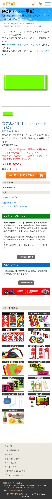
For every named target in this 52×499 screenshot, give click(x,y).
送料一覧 (8, 446)
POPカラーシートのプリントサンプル (22, 44)
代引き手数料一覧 (12, 450)
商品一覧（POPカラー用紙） (23, 23)
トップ (6, 23)
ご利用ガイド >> (9, 203)
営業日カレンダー (12, 459)
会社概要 (8, 454)
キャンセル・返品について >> (14, 206)
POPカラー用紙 (18, 11)
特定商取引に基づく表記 (15, 471)
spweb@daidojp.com (16, 490)
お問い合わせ (10, 463)
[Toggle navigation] (48, 3)
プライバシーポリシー (14, 475)
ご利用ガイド (10, 467)
